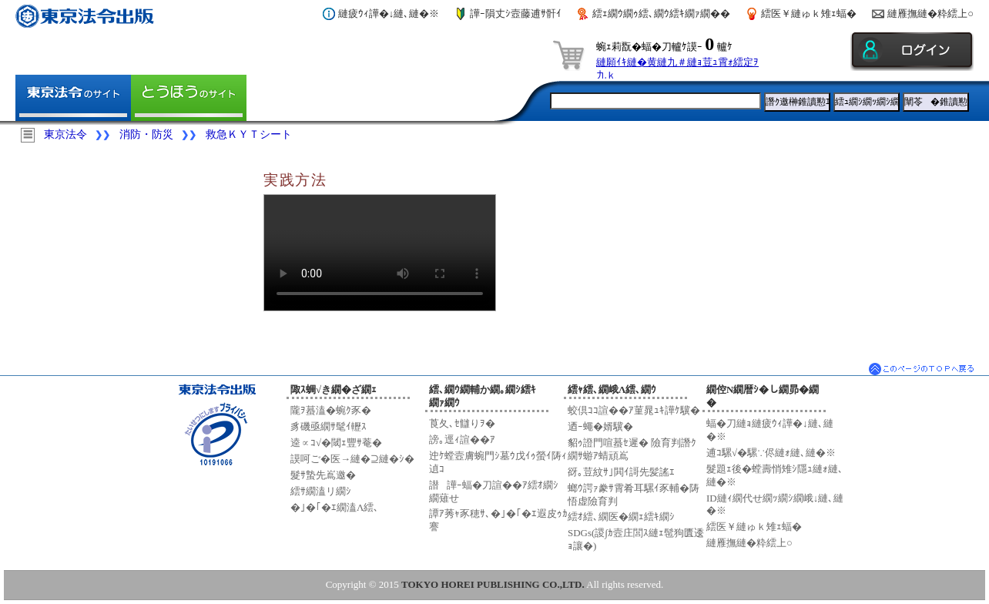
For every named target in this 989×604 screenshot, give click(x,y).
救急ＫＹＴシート (249, 134)
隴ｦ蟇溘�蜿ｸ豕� (330, 410)
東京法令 (65, 134)
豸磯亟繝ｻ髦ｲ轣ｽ (328, 426)
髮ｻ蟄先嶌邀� (323, 475)
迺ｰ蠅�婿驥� (600, 426)
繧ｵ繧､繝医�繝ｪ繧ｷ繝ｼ (621, 516)
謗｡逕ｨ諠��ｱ (462, 439)
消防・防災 (146, 134)
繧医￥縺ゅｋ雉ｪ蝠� (809, 13)
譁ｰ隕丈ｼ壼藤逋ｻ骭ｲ (516, 13)
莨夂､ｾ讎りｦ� (462, 423)
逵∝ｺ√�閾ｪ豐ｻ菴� (336, 442)
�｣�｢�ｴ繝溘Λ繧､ (334, 507)
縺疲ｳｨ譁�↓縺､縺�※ (389, 13)
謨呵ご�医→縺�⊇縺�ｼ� (352, 459)
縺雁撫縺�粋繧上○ (930, 13)
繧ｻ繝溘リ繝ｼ (320, 491)
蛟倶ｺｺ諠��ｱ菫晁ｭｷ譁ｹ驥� (634, 410)
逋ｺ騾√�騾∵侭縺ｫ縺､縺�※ (771, 452)
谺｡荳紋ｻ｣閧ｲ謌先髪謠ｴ (621, 472)
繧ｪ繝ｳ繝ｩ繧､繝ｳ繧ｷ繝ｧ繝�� (661, 13)
